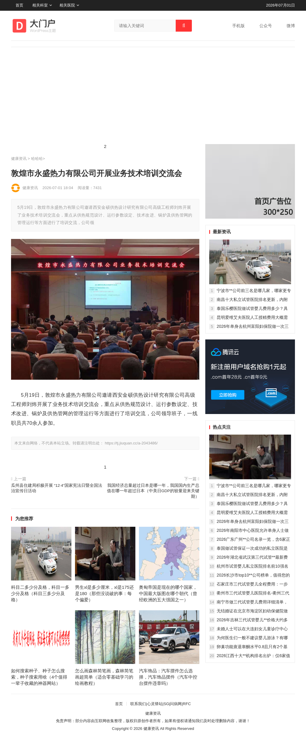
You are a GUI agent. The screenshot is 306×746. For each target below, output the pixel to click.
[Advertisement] (153, 99)
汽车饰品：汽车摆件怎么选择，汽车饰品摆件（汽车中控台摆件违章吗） (168, 677)
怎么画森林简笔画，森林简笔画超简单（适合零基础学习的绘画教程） (104, 677)
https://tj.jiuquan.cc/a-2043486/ (131, 443)
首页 (19, 5)
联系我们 (138, 704)
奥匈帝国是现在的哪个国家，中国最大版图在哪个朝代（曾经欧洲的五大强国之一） (168, 593)
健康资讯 (19, 158)
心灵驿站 (155, 704)
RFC (187, 704)
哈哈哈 (37, 158)
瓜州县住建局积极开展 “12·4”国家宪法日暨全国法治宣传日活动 (56, 488)
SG (166, 704)
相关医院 (67, 5)
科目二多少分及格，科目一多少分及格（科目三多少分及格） (40, 593)
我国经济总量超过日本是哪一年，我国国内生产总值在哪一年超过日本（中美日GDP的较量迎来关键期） (153, 491)
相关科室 (40, 5)
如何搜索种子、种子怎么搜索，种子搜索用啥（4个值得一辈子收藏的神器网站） (39, 677)
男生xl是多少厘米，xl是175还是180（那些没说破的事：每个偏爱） (104, 593)
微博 (291, 25)
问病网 (176, 704)
